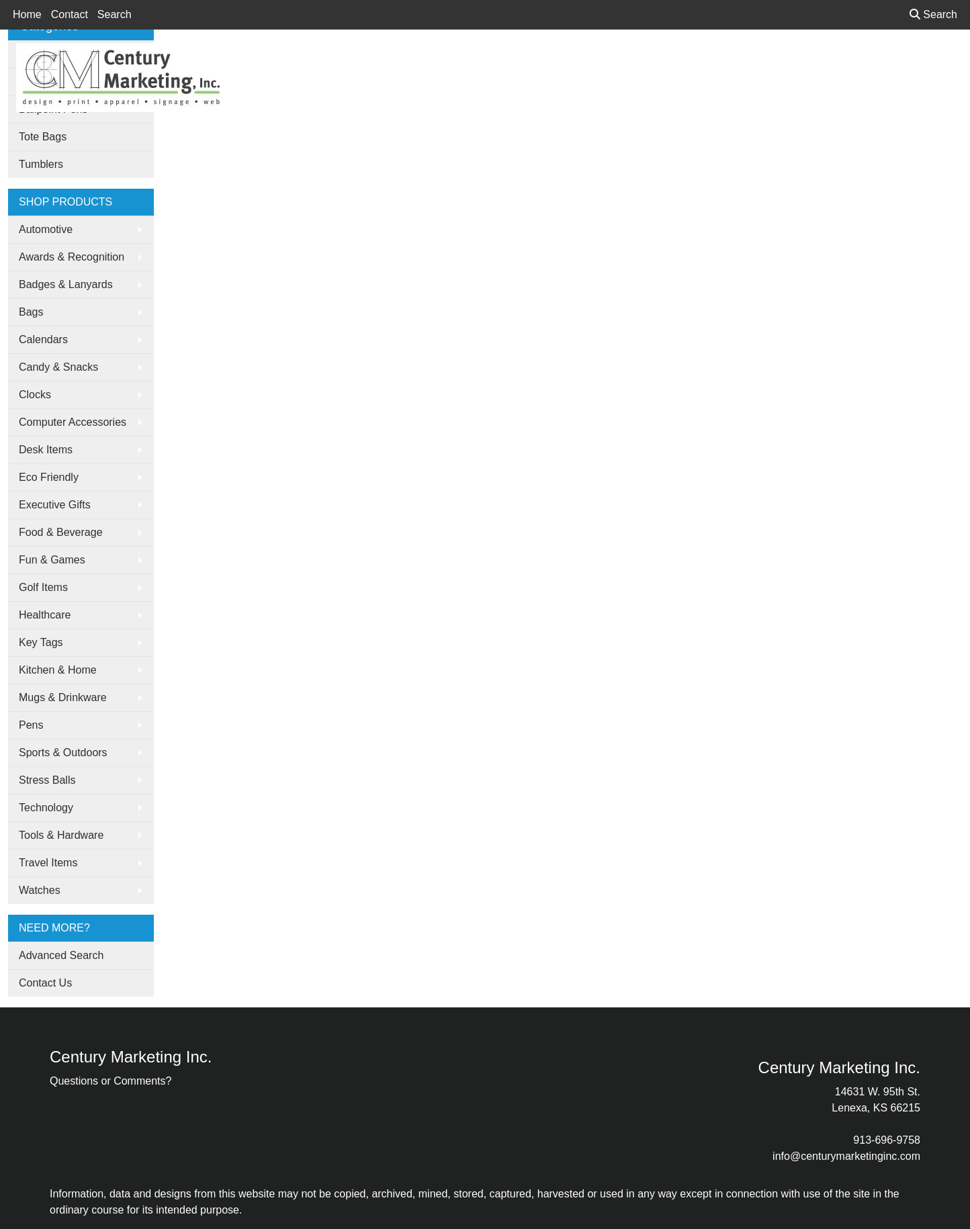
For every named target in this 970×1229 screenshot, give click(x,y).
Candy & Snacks (58, 367)
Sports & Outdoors (63, 752)
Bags (31, 312)
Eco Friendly (49, 477)
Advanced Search (61, 955)
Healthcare (45, 615)
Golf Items (43, 587)
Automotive (46, 229)
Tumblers (41, 164)
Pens (31, 725)
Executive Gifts (55, 504)
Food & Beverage (61, 532)
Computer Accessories (72, 422)
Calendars (43, 339)
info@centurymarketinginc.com (846, 1156)
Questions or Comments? (110, 1081)
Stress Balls (47, 780)
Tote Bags (43, 136)
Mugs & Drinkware (63, 697)
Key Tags (41, 642)
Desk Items (46, 449)
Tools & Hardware (61, 835)
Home (27, 14)
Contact (69, 14)
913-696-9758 (886, 1140)
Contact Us (45, 983)
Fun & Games (52, 559)
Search (114, 14)
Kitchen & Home (58, 670)
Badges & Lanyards (66, 284)
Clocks (35, 394)
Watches (39, 890)
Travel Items (48, 862)
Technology (46, 807)
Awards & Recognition (71, 257)
